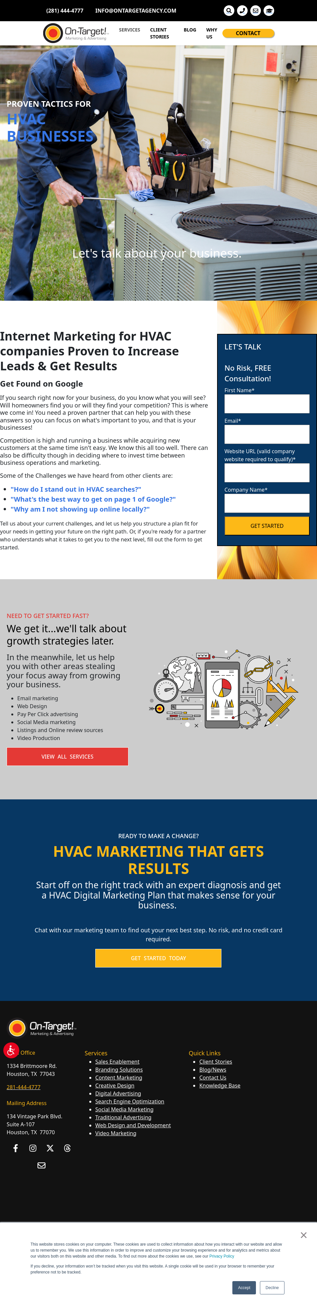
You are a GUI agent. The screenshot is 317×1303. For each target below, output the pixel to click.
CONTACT (248, 33)
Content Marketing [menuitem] (118, 1077)
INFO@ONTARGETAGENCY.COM (135, 10)
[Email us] (41, 1165)
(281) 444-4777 (65, 10)
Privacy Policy (221, 1256)
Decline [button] (272, 1287)
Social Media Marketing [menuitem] (124, 1109)
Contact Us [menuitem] (212, 1077)
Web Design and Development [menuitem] (133, 1125)
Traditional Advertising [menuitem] (123, 1117)
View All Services (67, 756)
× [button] (303, 1235)
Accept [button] (244, 1287)
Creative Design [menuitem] (114, 1085)
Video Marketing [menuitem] (115, 1133)
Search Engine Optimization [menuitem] (129, 1101)
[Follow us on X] (50, 1148)
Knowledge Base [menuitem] (219, 1085)
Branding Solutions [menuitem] (119, 1069)
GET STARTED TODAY (158, 958)
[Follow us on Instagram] (33, 1148)
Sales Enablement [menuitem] (117, 1061)
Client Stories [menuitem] (215, 1061)
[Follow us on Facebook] (15, 1148)
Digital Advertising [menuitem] (118, 1093)
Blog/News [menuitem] (212, 1069)
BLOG (190, 30)
